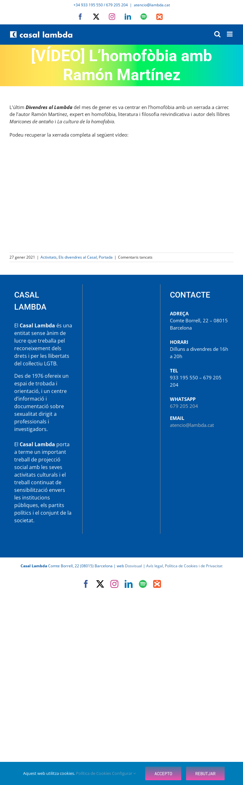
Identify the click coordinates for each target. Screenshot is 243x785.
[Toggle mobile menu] (230, 34)
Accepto (163, 773)
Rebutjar (205, 773)
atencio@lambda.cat (152, 5)
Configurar (124, 773)
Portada (106, 257)
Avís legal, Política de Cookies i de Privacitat (184, 566)
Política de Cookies (94, 773)
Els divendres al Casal (78, 257)
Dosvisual (133, 566)
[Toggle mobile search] (217, 34)
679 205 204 (184, 406)
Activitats (48, 257)
